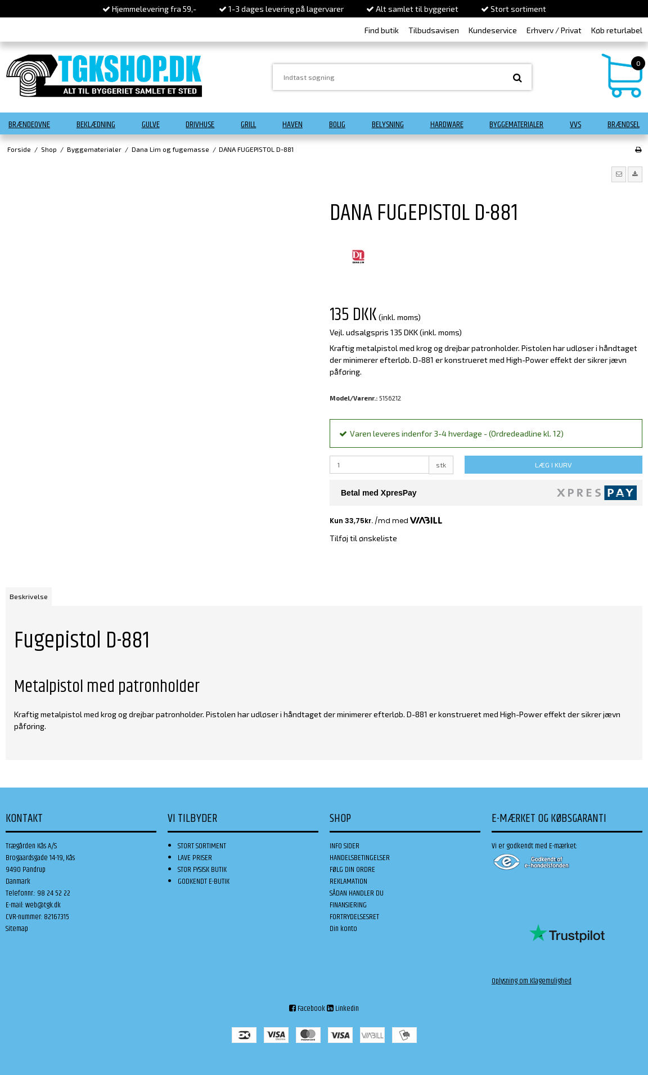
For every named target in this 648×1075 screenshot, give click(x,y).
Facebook (307, 1008)
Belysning (388, 125)
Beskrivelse (29, 596)
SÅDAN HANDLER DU (357, 893)
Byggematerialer (516, 125)
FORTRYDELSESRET (354, 917)
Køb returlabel (616, 30)
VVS (575, 125)
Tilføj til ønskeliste (363, 538)
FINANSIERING (348, 905)
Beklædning (95, 125)
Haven (292, 125)
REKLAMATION (348, 881)
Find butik (381, 30)
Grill (248, 125)
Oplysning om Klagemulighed (532, 981)
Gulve (151, 125)
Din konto (343, 929)
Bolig (337, 125)
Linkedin (343, 1008)
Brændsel (624, 125)
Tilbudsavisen (433, 30)
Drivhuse (200, 125)
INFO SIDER (344, 846)
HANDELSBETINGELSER (360, 858)
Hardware (447, 125)
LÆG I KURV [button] (553, 465)
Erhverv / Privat (554, 30)
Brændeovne (29, 125)
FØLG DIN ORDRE (352, 869)
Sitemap (17, 929)
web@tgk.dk (43, 905)
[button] (618, 174)
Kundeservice (493, 30)
